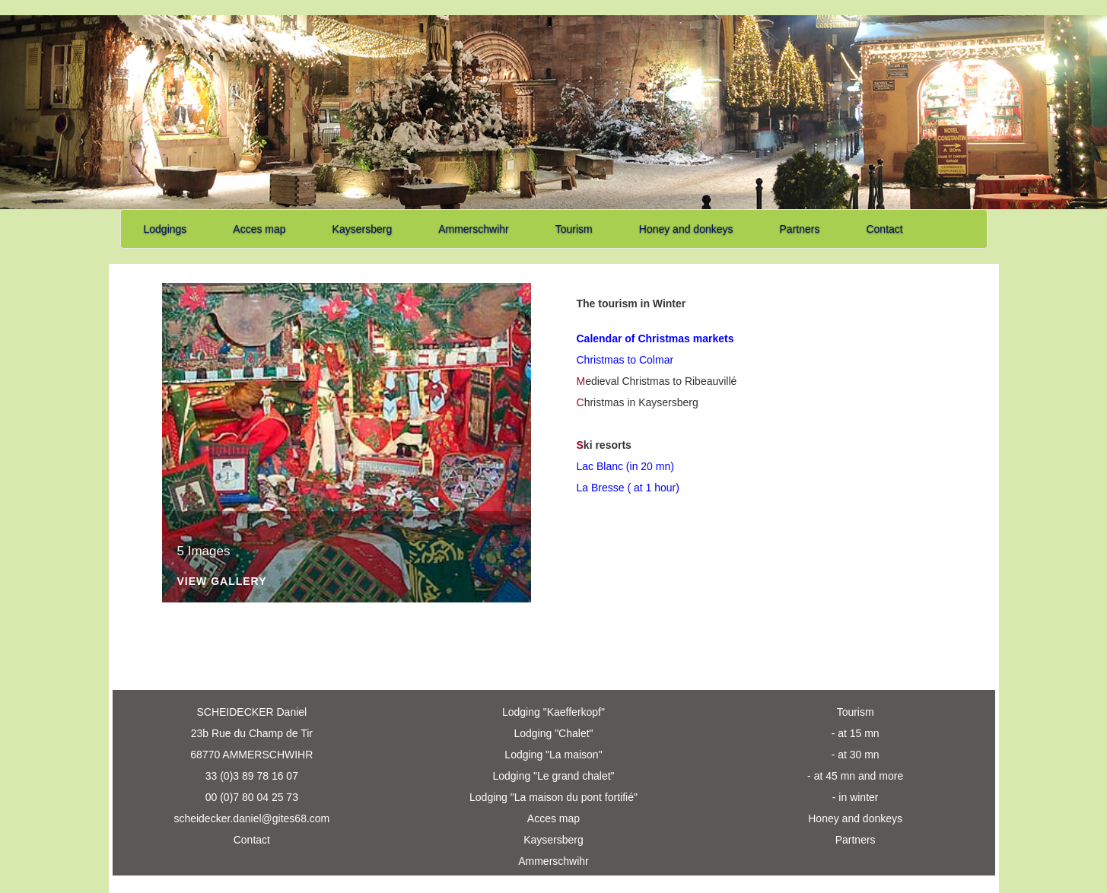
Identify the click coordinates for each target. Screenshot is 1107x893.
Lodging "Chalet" (553, 733)
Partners (800, 229)
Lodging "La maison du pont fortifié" (553, 797)
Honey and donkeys (686, 229)
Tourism (574, 229)
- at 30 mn (856, 754)
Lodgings (165, 229)
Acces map (259, 229)
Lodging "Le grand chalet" (553, 776)
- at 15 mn (856, 733)
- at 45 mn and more (855, 776)
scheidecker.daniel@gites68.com (251, 818)
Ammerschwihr (473, 229)
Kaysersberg (362, 229)
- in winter (855, 797)
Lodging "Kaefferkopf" (553, 712)
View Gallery (222, 581)
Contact (884, 229)
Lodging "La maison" (553, 754)
